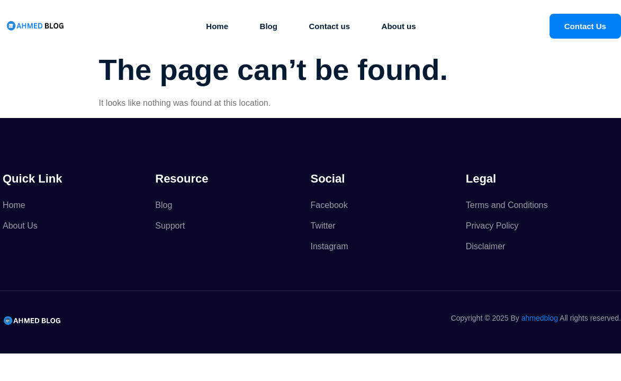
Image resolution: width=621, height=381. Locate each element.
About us (401, 26)
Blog (266, 26)
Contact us (330, 26)
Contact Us (585, 26)
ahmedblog (539, 318)
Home (213, 26)
